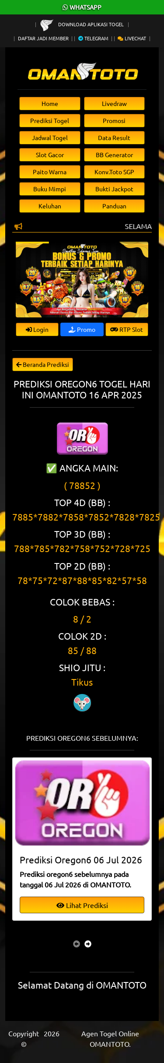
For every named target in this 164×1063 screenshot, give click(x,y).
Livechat (132, 38)
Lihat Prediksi (82, 905)
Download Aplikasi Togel (82, 24)
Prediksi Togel (49, 120)
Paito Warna (49, 172)
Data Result (114, 137)
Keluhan (49, 206)
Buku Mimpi (49, 189)
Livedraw (114, 103)
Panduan (114, 206)
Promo (82, 329)
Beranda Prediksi (42, 364)
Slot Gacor (50, 154)
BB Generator (114, 154)
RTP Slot (126, 329)
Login (37, 329)
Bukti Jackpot (114, 189)
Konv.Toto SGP (114, 172)
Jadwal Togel (50, 137)
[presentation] (76, 943)
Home (50, 103)
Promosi (114, 120)
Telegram (93, 38)
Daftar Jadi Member (43, 38)
